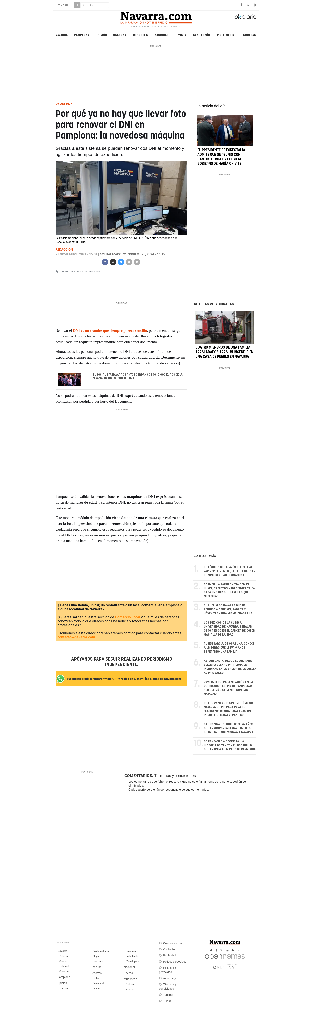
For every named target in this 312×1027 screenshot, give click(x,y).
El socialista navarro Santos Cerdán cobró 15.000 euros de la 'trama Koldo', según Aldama (138, 376)
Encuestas (98, 961)
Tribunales (65, 966)
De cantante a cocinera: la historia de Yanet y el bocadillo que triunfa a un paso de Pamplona (230, 745)
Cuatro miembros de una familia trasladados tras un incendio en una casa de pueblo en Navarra (224, 352)
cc (238, 950)
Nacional (162, 35)
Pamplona (81, 35)
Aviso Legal (170, 978)
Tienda (167, 1001)
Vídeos (130, 989)
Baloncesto (99, 983)
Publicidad (169, 955)
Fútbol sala (132, 956)
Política (63, 956)
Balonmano (132, 951)
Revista (181, 35)
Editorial (63, 988)
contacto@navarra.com (76, 637)
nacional (95, 271)
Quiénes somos (172, 943)
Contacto (169, 949)
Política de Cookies (174, 961)
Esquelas (248, 35)
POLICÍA (82, 271)
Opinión (101, 35)
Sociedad (64, 971)
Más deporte (133, 961)
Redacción (64, 249)
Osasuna (120, 35)
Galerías (130, 984)
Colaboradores (101, 951)
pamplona (68, 271)
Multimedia (225, 35)
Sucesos (64, 961)
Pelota (96, 988)
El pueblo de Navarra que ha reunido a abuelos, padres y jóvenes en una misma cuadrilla (228, 609)
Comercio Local (127, 617)
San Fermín (201, 35)
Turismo (168, 995)
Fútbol (96, 978)
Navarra (61, 35)
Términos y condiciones (175, 775)
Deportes (140, 35)
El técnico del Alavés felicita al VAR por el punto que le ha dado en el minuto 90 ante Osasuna (229, 571)
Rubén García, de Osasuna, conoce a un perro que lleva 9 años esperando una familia (229, 647)
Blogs (96, 956)
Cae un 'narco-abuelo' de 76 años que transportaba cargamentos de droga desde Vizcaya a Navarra (228, 728)
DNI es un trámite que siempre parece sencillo (110, 330)
